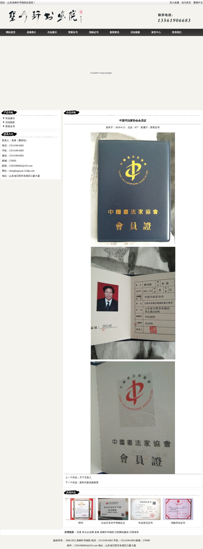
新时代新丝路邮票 (89, 482)
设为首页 (186, 2)
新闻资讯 (114, 32)
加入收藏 (174, 2)
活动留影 (135, 32)
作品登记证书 (145, 523)
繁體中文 (198, 2)
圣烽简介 (31, 32)
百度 (79, 532)
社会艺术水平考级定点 (113, 523)
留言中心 (156, 32)
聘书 (80, 523)
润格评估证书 (178, 523)
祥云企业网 (88, 532)
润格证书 (93, 32)
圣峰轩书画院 (107, 532)
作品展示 (52, 32)
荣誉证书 (73, 32)
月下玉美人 (85, 477)
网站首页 (10, 32)
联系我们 (177, 32)
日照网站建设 (122, 532)
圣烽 (96, 532)
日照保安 (134, 532)
